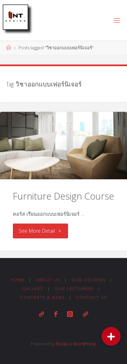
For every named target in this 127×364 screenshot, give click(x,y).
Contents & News (42, 297)
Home (17, 279)
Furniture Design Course (63, 196)
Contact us (91, 297)
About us (48, 279)
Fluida (61, 344)
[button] (111, 336)
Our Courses (88, 279)
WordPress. (85, 344)
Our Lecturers (74, 288)
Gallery (32, 288)
